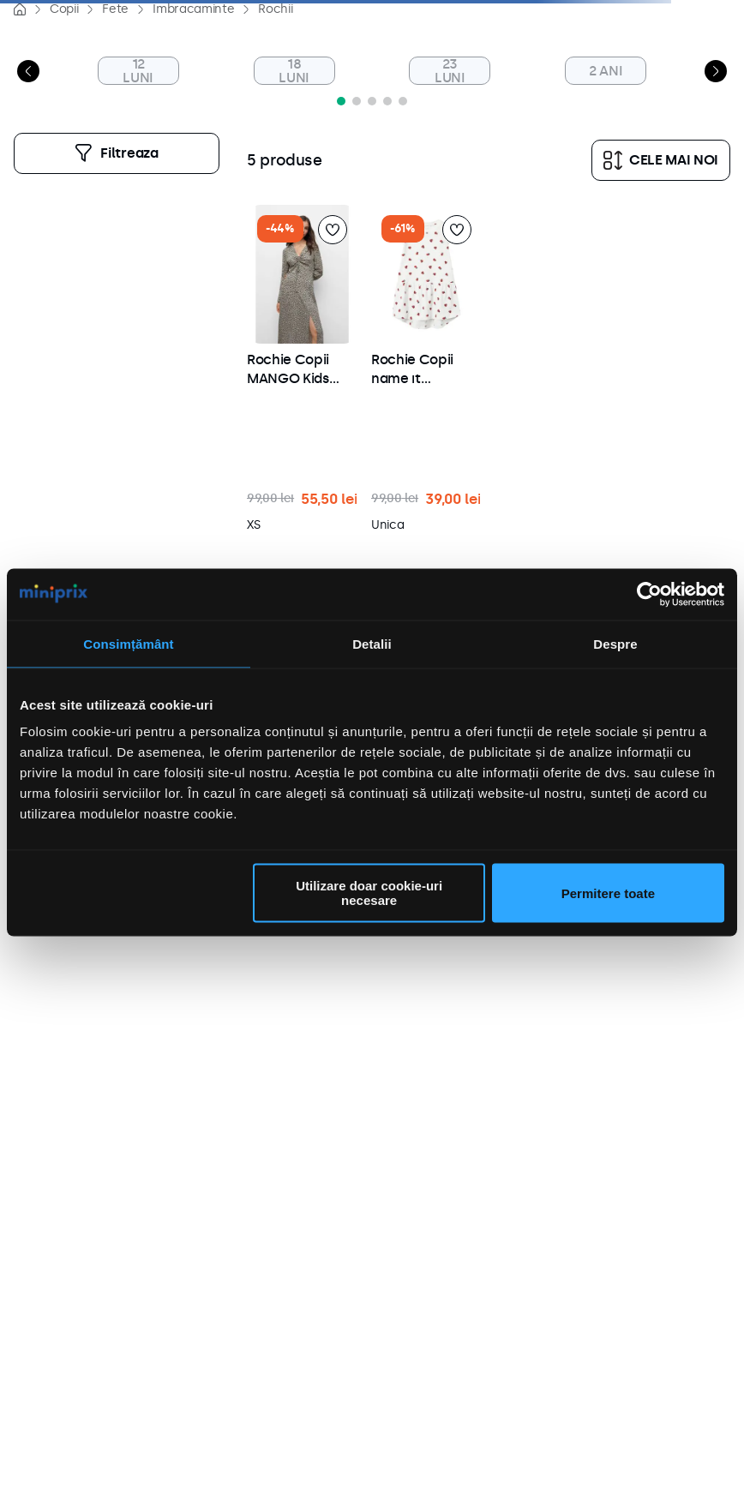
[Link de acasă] (20, 9)
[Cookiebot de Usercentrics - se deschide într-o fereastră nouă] (649, 594)
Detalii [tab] (372, 643)
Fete (115, 9)
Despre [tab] (615, 643)
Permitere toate (608, 892)
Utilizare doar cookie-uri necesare (369, 893)
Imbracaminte (193, 9)
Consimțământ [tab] (128, 643)
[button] (372, 101)
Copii (64, 9)
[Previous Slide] (28, 71)
